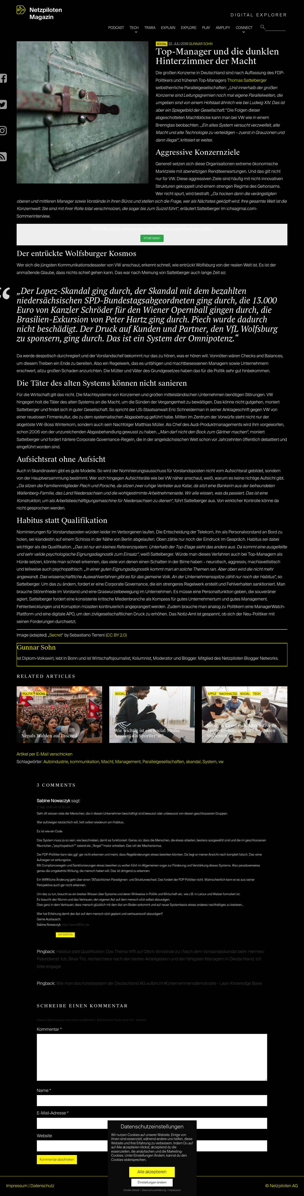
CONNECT (244, 28)
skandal (193, 762)
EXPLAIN (168, 28)
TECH (134, 28)
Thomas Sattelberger (247, 80)
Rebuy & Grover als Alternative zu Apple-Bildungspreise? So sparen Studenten (242, 731)
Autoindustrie (55, 762)
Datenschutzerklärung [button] (154, 1190)
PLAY (206, 28)
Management (128, 762)
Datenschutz (42, 1186)
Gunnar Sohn (201, 44)
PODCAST (116, 28)
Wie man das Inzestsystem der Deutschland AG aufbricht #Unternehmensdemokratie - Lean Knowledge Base (159, 983)
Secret (55, 635)
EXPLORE (188, 28)
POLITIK (28, 694)
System (210, 762)
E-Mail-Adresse (53, 1113)
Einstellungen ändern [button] (152, 1182)
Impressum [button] (174, 1190)
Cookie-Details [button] (132, 1190)
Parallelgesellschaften (163, 762)
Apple (212, 694)
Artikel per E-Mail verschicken (44, 754)
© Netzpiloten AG (281, 1186)
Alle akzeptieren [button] (152, 1172)
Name (44, 1091)
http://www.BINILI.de (75, 924)
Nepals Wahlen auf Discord (49, 736)
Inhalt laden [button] (152, 238)
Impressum (17, 1186)
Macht (107, 762)
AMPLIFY (223, 28)
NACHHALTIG (228, 694)
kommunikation (84, 762)
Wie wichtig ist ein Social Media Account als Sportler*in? (147, 733)
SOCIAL (161, 44)
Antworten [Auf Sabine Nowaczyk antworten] (65, 935)
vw (220, 762)
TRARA (149, 28)
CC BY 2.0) (117, 635)
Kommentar (49, 1029)
